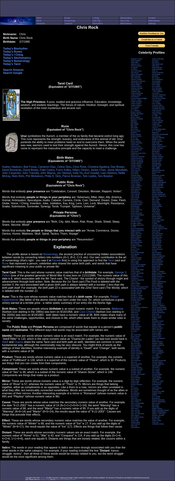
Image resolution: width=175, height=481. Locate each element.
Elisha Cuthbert (136, 237)
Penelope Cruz (157, 237)
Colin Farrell (135, 196)
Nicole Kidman (157, 206)
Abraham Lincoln (136, 59)
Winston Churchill (158, 415)
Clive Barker (135, 191)
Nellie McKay (156, 191)
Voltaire (154, 395)
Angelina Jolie (135, 91)
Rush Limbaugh (157, 297)
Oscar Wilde (156, 222)
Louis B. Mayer (157, 122)
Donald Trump (135, 222)
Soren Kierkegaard (158, 338)
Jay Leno (134, 362)
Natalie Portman (157, 186)
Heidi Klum (134, 312)
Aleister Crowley (136, 79)
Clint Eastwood (136, 189)
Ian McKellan (135, 330)
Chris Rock (79, 166)
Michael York (156, 162)
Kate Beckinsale (157, 64)
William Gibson (157, 408)
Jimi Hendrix (135, 395)
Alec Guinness (136, 78)
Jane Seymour (136, 360)
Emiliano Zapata (136, 246)
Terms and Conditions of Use (66, 479)
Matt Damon (156, 150)
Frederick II (134, 278)
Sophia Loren (156, 336)
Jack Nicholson (136, 347)
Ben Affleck (134, 115)
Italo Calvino (135, 338)
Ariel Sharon (135, 97)
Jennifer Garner (136, 371)
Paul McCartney (157, 234)
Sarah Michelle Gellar (159, 309)
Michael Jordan (157, 158)
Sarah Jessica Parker (159, 307)
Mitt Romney (156, 172)
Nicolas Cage (156, 204)
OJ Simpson (156, 213)
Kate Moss (155, 66)
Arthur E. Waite (136, 100)
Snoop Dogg (156, 333)
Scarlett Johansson (158, 312)
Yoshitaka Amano (158, 424)
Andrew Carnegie (137, 88)
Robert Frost (156, 280)
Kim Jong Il (156, 78)
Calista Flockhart (136, 143)
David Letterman (136, 210)
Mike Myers (156, 168)
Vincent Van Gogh (158, 391)
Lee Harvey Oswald (158, 98)
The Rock (155, 359)
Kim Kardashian (157, 79)
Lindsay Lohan (157, 114)
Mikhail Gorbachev (158, 170)
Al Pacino (134, 69)
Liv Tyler (155, 115)
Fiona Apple (135, 263)
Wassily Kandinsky (158, 400)
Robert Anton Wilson (159, 273)
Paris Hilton (156, 232)
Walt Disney (156, 398)
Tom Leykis (89, 176)
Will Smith (155, 405)
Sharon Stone (156, 323)
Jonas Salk (134, 420)
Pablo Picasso (157, 225)
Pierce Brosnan (71, 176)
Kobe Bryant (156, 83)
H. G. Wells (134, 302)
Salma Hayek (156, 300)
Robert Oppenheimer (159, 282)
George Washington (137, 299)
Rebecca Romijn (157, 258)
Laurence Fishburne (159, 95)
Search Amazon (13, 69)
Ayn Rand (134, 108)
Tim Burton (155, 367)
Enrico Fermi (135, 249)
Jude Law (134, 426)
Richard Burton (157, 263)
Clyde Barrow (135, 192)
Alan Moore (135, 73)
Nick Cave (155, 198)
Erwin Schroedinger (137, 252)
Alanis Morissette (137, 74)
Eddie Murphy (135, 232)
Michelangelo (156, 163)
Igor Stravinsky (136, 335)
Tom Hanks (156, 371)
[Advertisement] (87, 8)
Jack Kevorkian (136, 345)
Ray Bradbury (156, 254)
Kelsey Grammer (158, 73)
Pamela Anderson (158, 227)
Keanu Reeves (157, 67)
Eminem (133, 247)
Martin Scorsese (157, 148)
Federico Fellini (136, 259)
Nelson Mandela (157, 192)
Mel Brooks (156, 151)
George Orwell (136, 294)
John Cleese (135, 402)
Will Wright (155, 407)
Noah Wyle (155, 211)
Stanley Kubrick (157, 342)
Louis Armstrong (157, 120)
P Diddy (154, 223)
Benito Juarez (135, 117)
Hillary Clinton (80, 169)
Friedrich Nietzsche (137, 280)
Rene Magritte (157, 259)
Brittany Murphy (136, 136)
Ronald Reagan (157, 290)
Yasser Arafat (156, 420)
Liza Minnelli (156, 117)
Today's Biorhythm (15, 48)
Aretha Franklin (136, 95)
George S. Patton (137, 295)
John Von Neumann (137, 414)
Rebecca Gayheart (158, 256)
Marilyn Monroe (157, 141)
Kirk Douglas (156, 81)
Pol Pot (154, 251)
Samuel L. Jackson (158, 306)
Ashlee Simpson (136, 102)
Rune (5, 263)
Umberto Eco (156, 384)
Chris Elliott (135, 172)
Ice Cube (134, 331)
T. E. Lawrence (157, 354)
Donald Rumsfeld (137, 220)
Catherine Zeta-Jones (138, 153)
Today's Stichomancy (17, 57)
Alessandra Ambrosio (138, 81)
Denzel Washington (137, 215)
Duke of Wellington (137, 228)
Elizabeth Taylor (136, 240)
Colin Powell (135, 198)
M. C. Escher (156, 131)
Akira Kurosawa (136, 66)
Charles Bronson (136, 158)
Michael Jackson (157, 156)
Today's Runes (12, 51)
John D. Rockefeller (137, 403)
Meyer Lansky (156, 155)
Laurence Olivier (157, 97)
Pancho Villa (156, 230)
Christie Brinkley (136, 177)
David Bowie (30, 169)
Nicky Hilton (156, 203)
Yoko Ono (155, 422)
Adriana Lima (135, 64)
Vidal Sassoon (157, 388)
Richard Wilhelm (157, 264)
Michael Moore (157, 160)
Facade (56, 260)
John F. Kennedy (136, 407)
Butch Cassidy (136, 141)
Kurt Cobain (156, 85)
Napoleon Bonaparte (159, 182)
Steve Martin (156, 348)
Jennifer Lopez (136, 372)
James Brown (135, 350)
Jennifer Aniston (136, 367)
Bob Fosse (29, 166)
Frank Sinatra (135, 271)
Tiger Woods (156, 366)
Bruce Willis (135, 139)
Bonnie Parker (135, 131)
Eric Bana (134, 251)
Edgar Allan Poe (136, 234)
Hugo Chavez (135, 328)
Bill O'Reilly (134, 124)
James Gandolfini (137, 354)
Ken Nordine (156, 74)
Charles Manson (136, 163)
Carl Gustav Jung (137, 148)
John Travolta (30, 173)
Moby (154, 174)
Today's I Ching (13, 54)
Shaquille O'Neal (157, 321)
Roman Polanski (157, 287)
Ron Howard (156, 288)
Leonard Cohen (157, 105)
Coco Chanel (87, 311)
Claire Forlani (135, 187)
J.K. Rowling (135, 342)
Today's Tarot (12, 64)
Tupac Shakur (156, 378)
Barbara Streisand (137, 114)
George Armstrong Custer (139, 287)
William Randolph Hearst (160, 410)
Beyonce (134, 120)
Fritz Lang (134, 282)
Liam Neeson (109, 173)
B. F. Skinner (135, 110)
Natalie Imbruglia (158, 184)
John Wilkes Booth (137, 417)
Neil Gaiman (156, 189)
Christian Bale (135, 175)
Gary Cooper (135, 285)
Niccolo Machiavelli (158, 194)
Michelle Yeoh (156, 165)
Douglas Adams (136, 223)
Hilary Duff (134, 316)
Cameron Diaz (47, 166)
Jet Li (132, 386)
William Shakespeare (159, 412)
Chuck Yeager (135, 184)
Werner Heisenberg (158, 402)
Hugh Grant (135, 323)
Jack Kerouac (135, 343)
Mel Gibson (156, 153)
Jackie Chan (98, 169)
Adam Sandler (135, 61)
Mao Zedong (156, 136)
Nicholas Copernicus (159, 196)
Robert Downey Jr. (158, 276)
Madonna (117, 308)
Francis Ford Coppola (138, 264)
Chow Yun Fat (135, 170)
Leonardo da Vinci (158, 107)
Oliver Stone (156, 215)
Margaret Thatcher (158, 138)
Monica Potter (156, 177)
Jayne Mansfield (117, 169)
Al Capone (134, 67)
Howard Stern (135, 321)
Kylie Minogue (157, 90)
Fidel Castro (47, 169)
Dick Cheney (135, 216)
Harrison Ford (135, 309)
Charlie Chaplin (136, 165)
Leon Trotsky (156, 103)
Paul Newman (156, 235)
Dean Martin (135, 211)
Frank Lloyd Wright (137, 270)
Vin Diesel (155, 390)
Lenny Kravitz (156, 100)
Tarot (111, 260)
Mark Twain (156, 143)
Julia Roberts (135, 427)
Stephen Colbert (157, 343)
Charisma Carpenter (138, 156)
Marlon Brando (157, 144)
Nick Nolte (155, 201)
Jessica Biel (135, 383)
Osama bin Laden (158, 220)
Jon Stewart (64, 173)
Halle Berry (134, 306)
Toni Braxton (105, 176)
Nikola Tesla (156, 210)
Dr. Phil (133, 227)
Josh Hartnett (135, 424)
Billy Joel (134, 126)
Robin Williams (157, 285)
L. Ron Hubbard (157, 91)
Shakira (154, 319)
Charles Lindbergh (137, 162)
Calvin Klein (135, 144)
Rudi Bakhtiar (156, 295)
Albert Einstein (136, 76)
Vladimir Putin (156, 393)
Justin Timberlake (158, 59)
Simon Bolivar (156, 330)
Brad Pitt (134, 132)
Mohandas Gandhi (158, 175)
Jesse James (135, 379)
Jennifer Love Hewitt (138, 374)
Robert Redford (157, 283)
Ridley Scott (156, 268)
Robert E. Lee (156, 278)
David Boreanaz (12, 169)
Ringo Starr (156, 270)
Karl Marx (155, 61)
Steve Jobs (156, 347)
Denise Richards (136, 213)
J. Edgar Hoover (136, 340)
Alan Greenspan (136, 71)
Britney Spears (136, 134)
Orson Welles (156, 218)
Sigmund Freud (157, 328)
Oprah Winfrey (157, 216)
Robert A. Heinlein (158, 271)
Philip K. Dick (53, 176)
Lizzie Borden (156, 119)
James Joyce (135, 355)
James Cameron (136, 352)
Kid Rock (155, 76)
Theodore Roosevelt (159, 360)
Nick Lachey (156, 199)
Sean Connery (157, 316)
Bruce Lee (134, 138)
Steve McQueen (157, 350)
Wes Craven (156, 403)
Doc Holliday (135, 218)
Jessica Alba (135, 381)
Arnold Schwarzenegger (139, 98)
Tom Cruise (156, 369)
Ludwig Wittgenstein (159, 129)
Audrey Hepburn (12, 166)
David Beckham (136, 201)
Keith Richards (157, 69)
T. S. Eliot (155, 355)
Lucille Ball (155, 124)
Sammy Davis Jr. (158, 304)
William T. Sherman (158, 414)
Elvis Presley (135, 244)
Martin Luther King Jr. (159, 146)
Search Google (12, 72)
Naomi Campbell (157, 180)
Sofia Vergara (156, 335)
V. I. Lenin (155, 386)
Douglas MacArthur (137, 225)
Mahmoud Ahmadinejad (160, 134)
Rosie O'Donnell (157, 294)
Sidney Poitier (156, 326)
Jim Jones (134, 391)
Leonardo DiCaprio (158, 108)
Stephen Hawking (158, 345)
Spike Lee (155, 340)
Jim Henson (135, 390)
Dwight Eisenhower (137, 230)
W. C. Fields (156, 396)
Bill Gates (134, 122)
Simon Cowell (156, 331)
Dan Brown (117, 166)
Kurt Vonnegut (157, 88)
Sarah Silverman (157, 311)
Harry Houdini (135, 311)
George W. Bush (136, 297)
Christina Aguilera (98, 166)
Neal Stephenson (158, 187)
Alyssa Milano (135, 85)
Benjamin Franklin (137, 119)
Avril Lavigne (135, 107)
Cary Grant (134, 151)
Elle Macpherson (136, 242)
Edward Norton (136, 235)
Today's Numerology (16, 60)
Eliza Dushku (135, 239)
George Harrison (136, 292)
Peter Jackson (157, 240)
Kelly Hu (78, 173)
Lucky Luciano (157, 126)
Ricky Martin (156, 266)
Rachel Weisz (156, 252)
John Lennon (135, 410)
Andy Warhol (135, 90)
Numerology (50, 254)
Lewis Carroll (156, 110)
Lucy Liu (155, 127)
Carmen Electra (136, 150)
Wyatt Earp (155, 419)
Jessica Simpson (136, 384)
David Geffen (135, 208)
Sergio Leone (156, 318)
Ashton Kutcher (136, 103)
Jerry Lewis (135, 376)
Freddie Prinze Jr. (137, 276)
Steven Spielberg (158, 352)
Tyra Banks (156, 379)
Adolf (5, 341)
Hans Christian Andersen (139, 307)
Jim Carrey (134, 388)
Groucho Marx (135, 300)
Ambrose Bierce (136, 86)
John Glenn (135, 408)
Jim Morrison (135, 393)
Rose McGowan (157, 292)
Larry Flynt (155, 93)
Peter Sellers (156, 244)
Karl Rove (155, 62)
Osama (18, 341)
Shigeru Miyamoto (158, 324)
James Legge (135, 357)
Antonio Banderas (137, 93)
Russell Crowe (157, 299)
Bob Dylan (134, 127)
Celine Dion (64, 166)
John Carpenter (11, 173)
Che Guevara (135, 168)
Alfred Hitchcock (136, 83)
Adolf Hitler (134, 62)
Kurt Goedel (91, 173)
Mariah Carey (156, 139)
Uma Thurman (157, 383)
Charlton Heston (136, 167)
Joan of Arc (134, 396)
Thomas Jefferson (158, 364)
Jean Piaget (135, 366)
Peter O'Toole (156, 242)
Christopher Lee (136, 180)
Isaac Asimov (135, 336)
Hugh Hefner (135, 324)
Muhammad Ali (157, 179)
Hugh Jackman (136, 326)
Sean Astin (155, 314)
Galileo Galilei (135, 283)
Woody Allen (156, 417)
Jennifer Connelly (137, 369)
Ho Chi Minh (135, 319)
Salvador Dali (156, 302)
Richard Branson (157, 261)
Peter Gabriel (156, 239)
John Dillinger (135, 405)
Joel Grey (134, 398)
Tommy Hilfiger (157, 374)
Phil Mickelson (34, 176)
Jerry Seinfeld (135, 378)
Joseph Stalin (135, 422)
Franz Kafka (63, 169)
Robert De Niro (157, 275)
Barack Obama (136, 112)
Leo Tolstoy (156, 102)
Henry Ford (134, 314)
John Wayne (47, 173)
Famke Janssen (136, 258)
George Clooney (136, 290)
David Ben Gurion (137, 203)
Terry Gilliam (156, 357)
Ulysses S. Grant (158, 381)
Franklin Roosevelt (137, 273)
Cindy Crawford (136, 186)
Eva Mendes (135, 254)
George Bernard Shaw (138, 288)
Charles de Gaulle (137, 160)
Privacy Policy (45, 479)
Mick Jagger (156, 167)
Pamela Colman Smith (159, 228)
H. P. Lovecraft (136, 304)
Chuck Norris (135, 182)
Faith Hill (134, 256)
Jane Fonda (135, 359)
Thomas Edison (157, 362)
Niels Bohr (18, 176)
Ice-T (132, 333)
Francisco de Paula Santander (137, 267)
